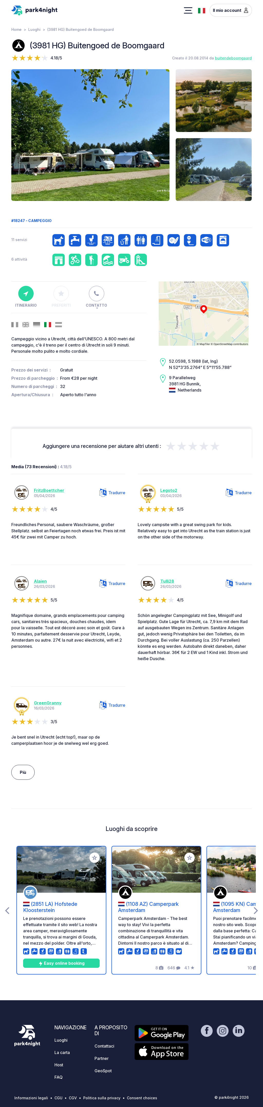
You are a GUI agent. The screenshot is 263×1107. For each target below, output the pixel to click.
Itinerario (26, 296)
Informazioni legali (31, 1098)
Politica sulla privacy (101, 1098)
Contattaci (104, 1046)
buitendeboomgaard (233, 58)
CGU (58, 1098)
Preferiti (61, 296)
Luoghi (34, 29)
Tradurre (112, 493)
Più (23, 772)
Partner (102, 1058)
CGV (73, 1098)
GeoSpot (103, 1070)
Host (58, 1064)
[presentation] (7, 910)
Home (16, 29)
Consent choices (142, 1098)
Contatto (96, 296)
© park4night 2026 (231, 1097)
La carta (62, 1052)
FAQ (58, 1077)
